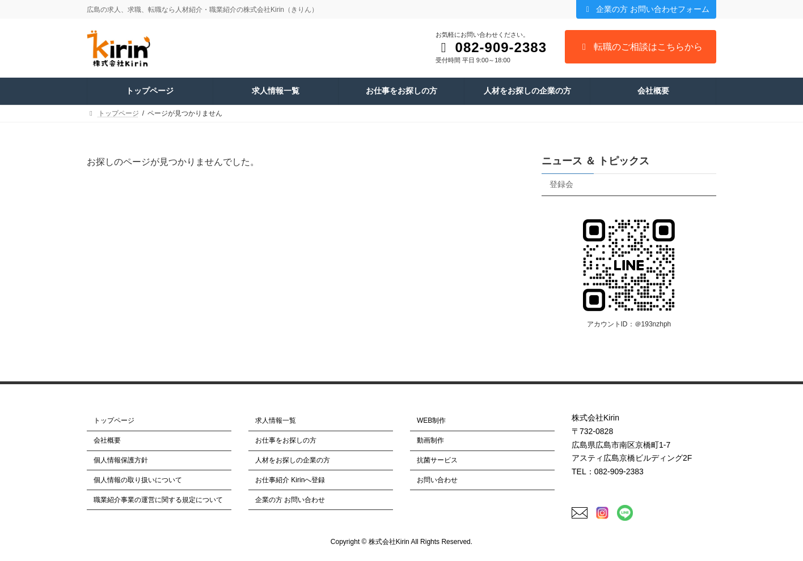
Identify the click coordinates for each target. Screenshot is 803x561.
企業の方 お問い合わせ (290, 499)
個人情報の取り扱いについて (138, 480)
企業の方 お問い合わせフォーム (646, 9)
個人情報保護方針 (121, 460)
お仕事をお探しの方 (285, 440)
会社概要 (107, 440)
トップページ (114, 420)
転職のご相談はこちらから (640, 47)
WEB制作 (431, 420)
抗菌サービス (437, 460)
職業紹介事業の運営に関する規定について (158, 499)
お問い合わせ (437, 480)
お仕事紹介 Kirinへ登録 (290, 480)
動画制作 (430, 440)
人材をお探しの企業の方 (292, 460)
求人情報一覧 (275, 420)
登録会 (561, 184)
